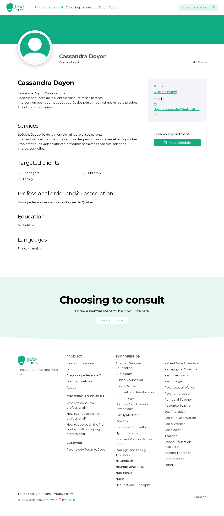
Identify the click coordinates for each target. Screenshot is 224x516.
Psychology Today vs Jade (86, 449)
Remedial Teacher (178, 399)
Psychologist (174, 381)
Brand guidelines (79, 381)
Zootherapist (174, 459)
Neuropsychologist (130, 466)
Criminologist (126, 398)
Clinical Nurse (126, 386)
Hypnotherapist (127, 433)
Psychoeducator (177, 375)
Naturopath (124, 460)
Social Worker (175, 424)
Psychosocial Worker (180, 387)
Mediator (122, 421)
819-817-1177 (165, 92)
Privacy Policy (63, 493)
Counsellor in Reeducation (135, 392)
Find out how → (112, 320)
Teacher (171, 436)
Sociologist (173, 430)
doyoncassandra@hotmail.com (177, 109)
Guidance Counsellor (131, 427)
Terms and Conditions (34, 493)
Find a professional (49, 7)
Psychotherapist (177, 393)
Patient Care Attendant (182, 363)
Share (200, 62)
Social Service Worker (180, 418)
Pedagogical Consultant (183, 369)
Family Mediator (128, 415)
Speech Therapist (178, 452)
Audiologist (124, 374)
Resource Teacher (178, 405)
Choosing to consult (81, 7)
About (113, 7)
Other (169, 465)
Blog (102, 7)
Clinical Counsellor (129, 380)
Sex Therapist (175, 411)
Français (200, 497)
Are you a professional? (198, 7)
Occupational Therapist (133, 485)
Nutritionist (124, 472)
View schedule (177, 142)
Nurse (120, 479)
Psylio (70, 500)
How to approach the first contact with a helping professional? (86, 429)
